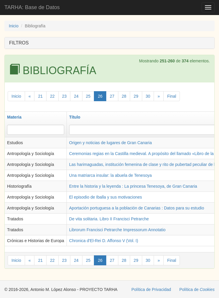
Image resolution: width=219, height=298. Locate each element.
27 (112, 96)
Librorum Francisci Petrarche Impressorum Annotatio (117, 229)
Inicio (14, 26)
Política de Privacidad (151, 289)
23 (64, 96)
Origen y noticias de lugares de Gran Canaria (110, 142)
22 (52, 96)
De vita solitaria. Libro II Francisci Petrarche (109, 219)
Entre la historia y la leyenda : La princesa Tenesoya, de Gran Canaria (133, 186)
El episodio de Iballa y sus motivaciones (105, 197)
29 (136, 96)
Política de (197, 289)
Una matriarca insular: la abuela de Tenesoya (110, 175)
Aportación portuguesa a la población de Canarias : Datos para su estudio (136, 208)
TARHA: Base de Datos (32, 7)
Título (74, 117)
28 (124, 96)
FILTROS (19, 42)
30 (148, 96)
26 (100, 96)
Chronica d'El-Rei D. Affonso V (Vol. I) (103, 240)
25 (88, 96)
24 (76, 96)
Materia (14, 117)
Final (171, 96)
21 (40, 96)
